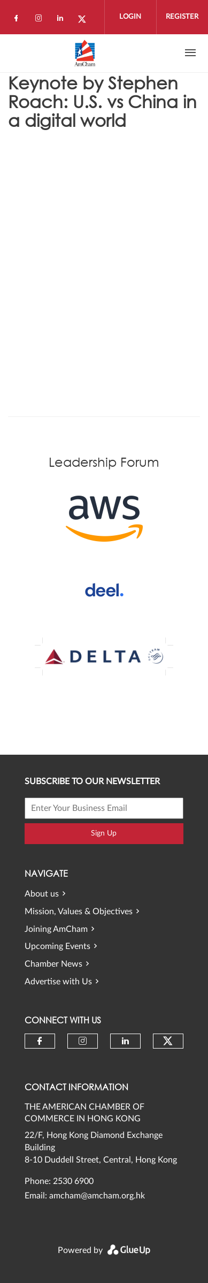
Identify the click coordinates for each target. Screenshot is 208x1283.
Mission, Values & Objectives (79, 911)
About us (42, 894)
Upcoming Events (57, 946)
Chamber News (53, 964)
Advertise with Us (58, 981)
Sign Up (104, 833)
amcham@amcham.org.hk (97, 1195)
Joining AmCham (56, 929)
